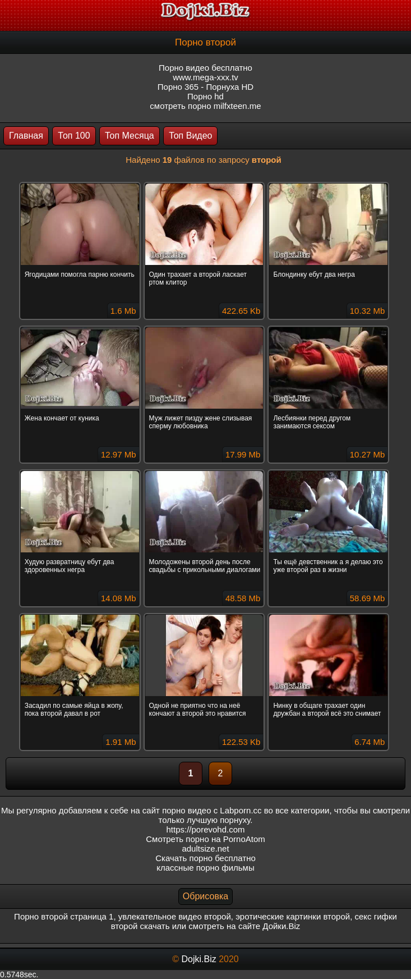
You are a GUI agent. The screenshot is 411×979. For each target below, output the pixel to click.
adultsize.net (205, 848)
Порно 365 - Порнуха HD (205, 87)
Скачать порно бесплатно (205, 858)
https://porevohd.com (205, 829)
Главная (26, 135)
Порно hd (205, 96)
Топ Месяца (129, 135)
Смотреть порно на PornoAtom (205, 839)
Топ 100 (74, 135)
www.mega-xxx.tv (205, 77)
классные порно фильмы (205, 867)
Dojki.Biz (198, 959)
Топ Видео (190, 135)
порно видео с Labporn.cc (211, 810)
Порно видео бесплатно (205, 67)
